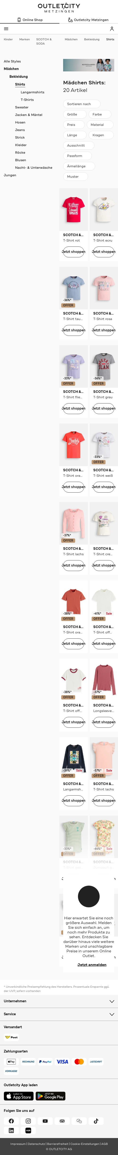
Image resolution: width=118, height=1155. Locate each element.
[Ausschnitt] (78, 145)
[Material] (100, 124)
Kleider (21, 145)
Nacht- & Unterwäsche (33, 167)
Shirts (110, 39)
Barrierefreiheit (57, 1144)
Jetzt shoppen (73, 252)
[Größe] (75, 114)
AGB (104, 1144)
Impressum (18, 1144)
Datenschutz (36, 1144)
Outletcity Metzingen (59, 8)
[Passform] (77, 156)
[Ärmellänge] (79, 166)
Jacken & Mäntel (28, 115)
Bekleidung (94, 39)
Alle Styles (12, 61)
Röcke (20, 152)
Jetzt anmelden (88, 965)
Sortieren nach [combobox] (82, 105)
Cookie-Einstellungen (84, 1144)
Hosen (20, 122)
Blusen (20, 160)
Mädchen (73, 39)
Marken (26, 39)
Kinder (10, 39)
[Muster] (75, 176)
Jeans (20, 130)
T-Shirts (27, 100)
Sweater (21, 107)
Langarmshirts (32, 92)
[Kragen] (101, 135)
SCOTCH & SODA (49, 41)
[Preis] (74, 124)
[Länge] (75, 135)
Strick (20, 137)
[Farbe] (100, 114)
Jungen (10, 175)
